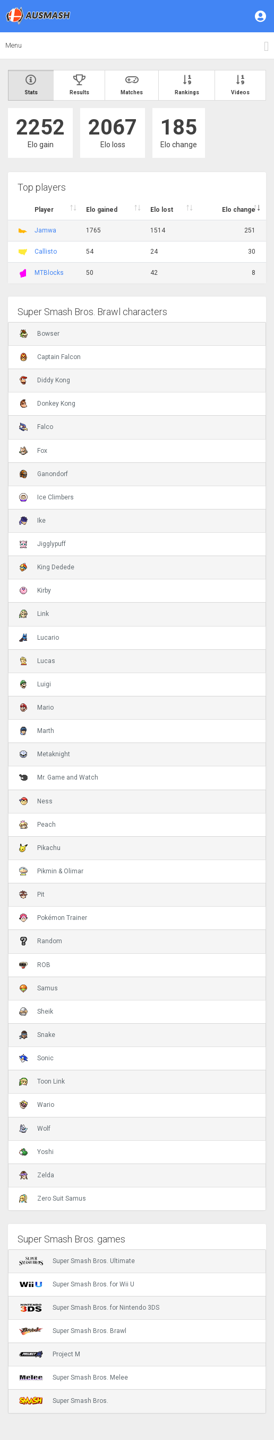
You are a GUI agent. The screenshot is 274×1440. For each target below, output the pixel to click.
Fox (33, 450)
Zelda (36, 1175)
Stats (31, 85)
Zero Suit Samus (52, 1198)
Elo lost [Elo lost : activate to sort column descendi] (161, 209)
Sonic (36, 1058)
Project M (49, 1354)
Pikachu (40, 848)
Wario (36, 1105)
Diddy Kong (44, 380)
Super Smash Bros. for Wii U (76, 1284)
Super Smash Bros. (63, 1401)
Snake (37, 1035)
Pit (32, 894)
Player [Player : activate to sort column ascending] (44, 209)
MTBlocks (49, 272)
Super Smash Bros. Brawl (72, 1331)
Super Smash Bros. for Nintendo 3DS (89, 1307)
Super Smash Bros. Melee (73, 1377)
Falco (36, 427)
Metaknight (44, 754)
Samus (38, 988)
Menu (13, 45)
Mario (36, 707)
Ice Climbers (46, 497)
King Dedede (46, 567)
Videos (240, 85)
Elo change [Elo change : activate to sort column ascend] (238, 209)
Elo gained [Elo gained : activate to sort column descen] (101, 209)
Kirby (35, 590)
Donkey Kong (47, 403)
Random (40, 941)
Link (34, 614)
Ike (32, 520)
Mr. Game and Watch (58, 777)
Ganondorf (43, 474)
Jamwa (45, 230)
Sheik (36, 1011)
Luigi (35, 684)
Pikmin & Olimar (51, 871)
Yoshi (36, 1152)
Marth (36, 731)
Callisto (46, 251)
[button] (261, 16)
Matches (132, 85)
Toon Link (42, 1081)
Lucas (37, 661)
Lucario (39, 637)
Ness (36, 801)
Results (79, 85)
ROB (34, 965)
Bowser (39, 333)
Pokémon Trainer (53, 918)
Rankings (187, 85)
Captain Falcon (50, 357)
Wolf (34, 1128)
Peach (37, 824)
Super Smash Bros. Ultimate (77, 1261)
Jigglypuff (42, 544)
